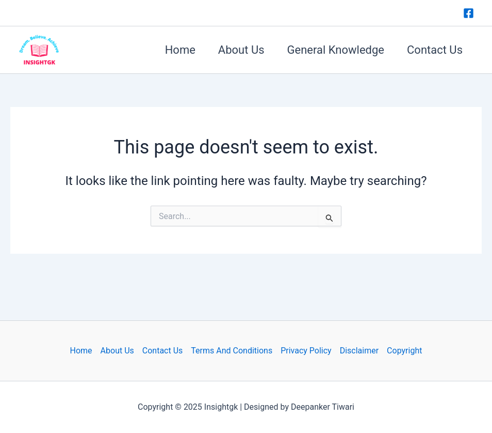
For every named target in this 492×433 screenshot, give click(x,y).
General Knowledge (336, 49)
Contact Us (435, 49)
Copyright (404, 350)
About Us (241, 49)
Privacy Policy (306, 350)
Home (180, 49)
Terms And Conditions (231, 350)
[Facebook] (468, 13)
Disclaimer (359, 350)
